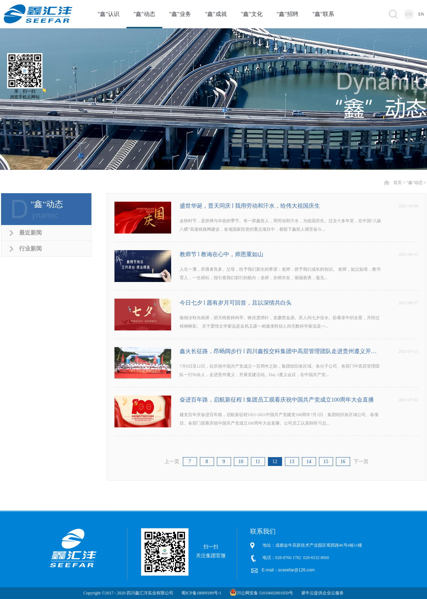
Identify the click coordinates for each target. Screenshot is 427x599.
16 (343, 461)
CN (409, 14)
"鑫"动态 (414, 182)
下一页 (361, 461)
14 (309, 461)
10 (240, 461)
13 (292, 461)
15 (326, 461)
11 (257, 461)
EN (421, 14)
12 (275, 461)
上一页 (171, 461)
